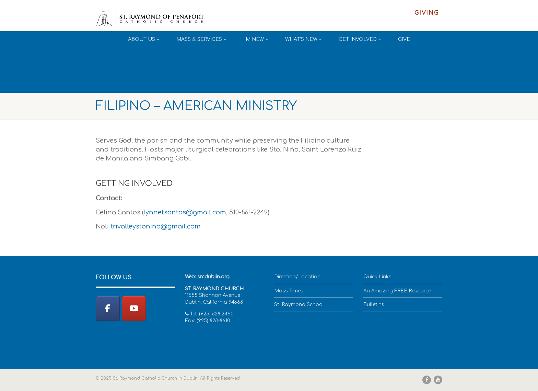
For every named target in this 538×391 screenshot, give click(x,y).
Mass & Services (201, 39)
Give (404, 39)
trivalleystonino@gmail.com (155, 226)
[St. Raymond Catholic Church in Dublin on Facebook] (108, 308)
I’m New (255, 39)
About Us (143, 39)
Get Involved (360, 39)
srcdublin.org (213, 276)
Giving (426, 13)
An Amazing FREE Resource (397, 290)
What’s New (303, 39)
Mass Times (288, 290)
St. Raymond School (299, 304)
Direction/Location (297, 276)
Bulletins (373, 304)
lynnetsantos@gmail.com (184, 212)
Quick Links (377, 276)
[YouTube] (134, 308)
